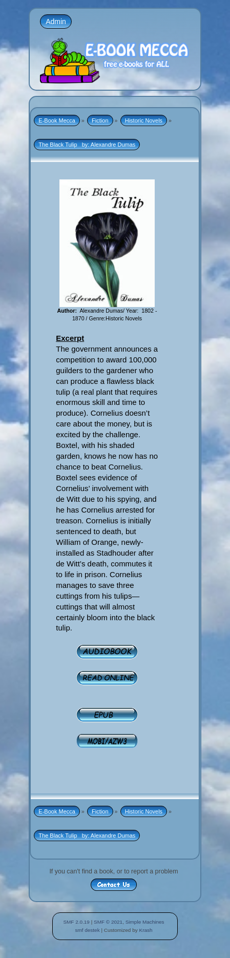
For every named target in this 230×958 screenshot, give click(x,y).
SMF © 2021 (108, 922)
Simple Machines (145, 922)
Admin (56, 21)
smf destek (87, 930)
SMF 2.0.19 (76, 922)
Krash (145, 930)
